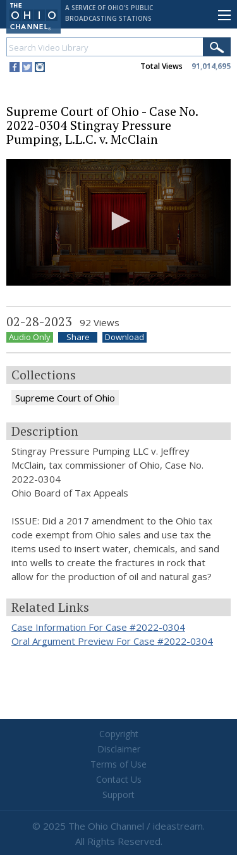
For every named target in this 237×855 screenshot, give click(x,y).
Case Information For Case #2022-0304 (98, 627)
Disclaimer (118, 749)
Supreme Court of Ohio (65, 397)
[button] (119, 221)
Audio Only (30, 337)
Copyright (118, 734)
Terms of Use (118, 764)
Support (118, 794)
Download (124, 337)
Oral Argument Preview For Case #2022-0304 (112, 641)
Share (78, 337)
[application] (118, 222)
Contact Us (119, 779)
